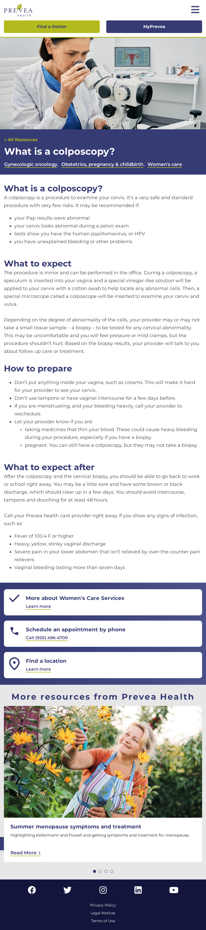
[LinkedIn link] (138, 891)
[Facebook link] (32, 891)
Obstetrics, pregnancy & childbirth (102, 164)
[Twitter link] (67, 891)
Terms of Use (103, 920)
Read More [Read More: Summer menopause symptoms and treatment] (25, 853)
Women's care (165, 164)
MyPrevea (154, 26)
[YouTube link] (173, 891)
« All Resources (21, 139)
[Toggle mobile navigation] (195, 10)
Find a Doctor (52, 26)
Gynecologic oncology (30, 164)
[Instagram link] (103, 891)
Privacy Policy (103, 905)
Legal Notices (103, 913)
